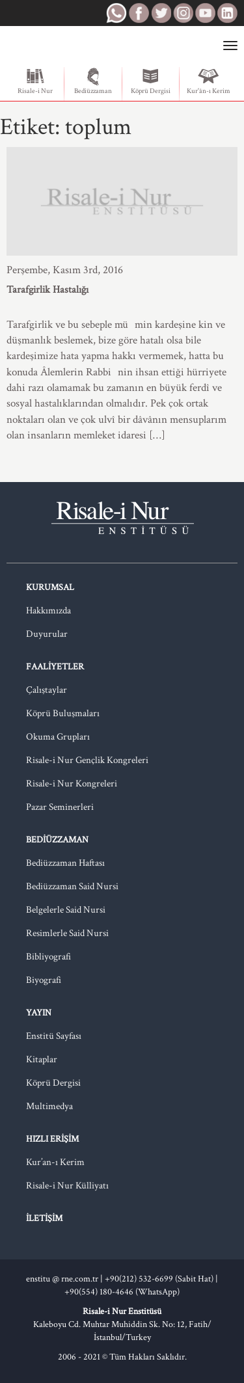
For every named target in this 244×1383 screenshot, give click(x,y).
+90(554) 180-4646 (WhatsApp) (122, 1292)
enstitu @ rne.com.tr (62, 1279)
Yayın (38, 1013)
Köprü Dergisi (150, 81)
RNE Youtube (205, 13)
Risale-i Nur (35, 81)
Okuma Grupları (58, 737)
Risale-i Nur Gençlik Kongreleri (87, 760)
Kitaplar (41, 1059)
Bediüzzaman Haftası (65, 863)
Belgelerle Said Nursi (65, 910)
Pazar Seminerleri (60, 807)
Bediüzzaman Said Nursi (72, 886)
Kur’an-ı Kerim (55, 1162)
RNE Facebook (138, 13)
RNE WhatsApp (116, 13)
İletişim (44, 1218)
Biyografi (43, 980)
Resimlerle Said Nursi (67, 933)
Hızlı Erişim (52, 1139)
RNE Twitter (160, 13)
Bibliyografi (48, 956)
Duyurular (47, 634)
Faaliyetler (55, 667)
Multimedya (49, 1106)
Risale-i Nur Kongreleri (71, 783)
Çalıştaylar (46, 690)
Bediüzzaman (93, 81)
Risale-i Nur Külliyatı (67, 1185)
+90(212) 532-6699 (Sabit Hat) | (161, 1279)
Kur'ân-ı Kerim (208, 81)
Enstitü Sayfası (53, 1036)
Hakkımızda (48, 610)
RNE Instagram (182, 13)
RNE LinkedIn (227, 13)
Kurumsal (50, 587)
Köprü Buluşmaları (63, 713)
